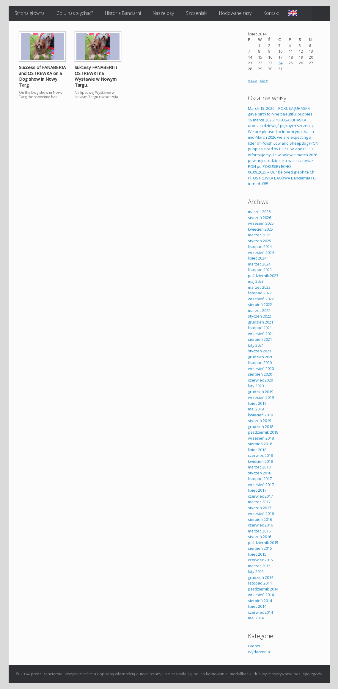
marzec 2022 (259, 310)
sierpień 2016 (260, 519)
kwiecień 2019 (260, 415)
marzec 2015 (259, 565)
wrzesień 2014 (261, 594)
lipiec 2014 (257, 606)
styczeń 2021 (259, 351)
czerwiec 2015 (260, 560)
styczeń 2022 (259, 316)
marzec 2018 (259, 467)
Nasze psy (163, 13)
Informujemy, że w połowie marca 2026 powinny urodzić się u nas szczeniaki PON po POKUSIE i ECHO (282, 160)
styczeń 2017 (259, 507)
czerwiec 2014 (260, 612)
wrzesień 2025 (261, 223)
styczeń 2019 (259, 420)
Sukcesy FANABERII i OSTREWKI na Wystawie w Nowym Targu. (96, 76)
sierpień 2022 (260, 304)
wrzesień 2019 (261, 397)
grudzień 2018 (260, 426)
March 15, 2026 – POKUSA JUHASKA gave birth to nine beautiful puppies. (280, 111)
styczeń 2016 (259, 536)
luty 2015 (256, 571)
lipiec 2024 (257, 258)
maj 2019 (256, 409)
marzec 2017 (259, 501)
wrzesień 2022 (261, 298)
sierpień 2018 (260, 443)
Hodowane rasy (235, 13)
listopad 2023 (260, 269)
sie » (264, 80)
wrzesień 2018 (261, 438)
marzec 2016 (259, 531)
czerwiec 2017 (260, 496)
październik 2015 (263, 542)
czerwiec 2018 (260, 455)
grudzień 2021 (260, 322)
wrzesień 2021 (261, 333)
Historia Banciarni (123, 13)
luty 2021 (256, 345)
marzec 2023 (259, 287)
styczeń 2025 (259, 240)
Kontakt (271, 13)
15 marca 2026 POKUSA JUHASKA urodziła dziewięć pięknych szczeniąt (281, 123)
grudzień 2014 (260, 577)
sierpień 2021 (260, 339)
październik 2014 (263, 589)
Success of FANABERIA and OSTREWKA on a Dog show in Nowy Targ (42, 76)
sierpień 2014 (260, 600)
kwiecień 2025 (260, 229)
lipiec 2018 (257, 449)
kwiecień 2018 (260, 461)
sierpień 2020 (260, 374)
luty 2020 (256, 385)
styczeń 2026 (259, 217)
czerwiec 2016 (260, 525)
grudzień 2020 (260, 357)
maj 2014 (256, 618)
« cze (252, 80)
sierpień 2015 (260, 548)
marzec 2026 (259, 211)
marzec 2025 (259, 235)
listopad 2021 (260, 327)
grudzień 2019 (260, 391)
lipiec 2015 (257, 554)
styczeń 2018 (259, 473)
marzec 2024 (259, 264)
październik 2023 (263, 275)
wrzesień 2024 (261, 252)
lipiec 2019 (257, 403)
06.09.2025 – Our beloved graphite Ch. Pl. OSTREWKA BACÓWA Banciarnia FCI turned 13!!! (282, 177)
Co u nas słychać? (74, 13)
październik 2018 (263, 432)
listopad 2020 (260, 362)
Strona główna (30, 13)
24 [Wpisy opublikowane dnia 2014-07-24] (280, 62)
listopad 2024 (260, 246)
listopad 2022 (260, 293)
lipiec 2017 (257, 490)
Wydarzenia (259, 651)
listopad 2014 (260, 583)
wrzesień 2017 (261, 484)
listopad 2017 (260, 478)
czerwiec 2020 (260, 380)
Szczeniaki (196, 13)
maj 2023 (256, 281)
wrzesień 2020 (261, 368)
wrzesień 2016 (261, 513)
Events (254, 646)
